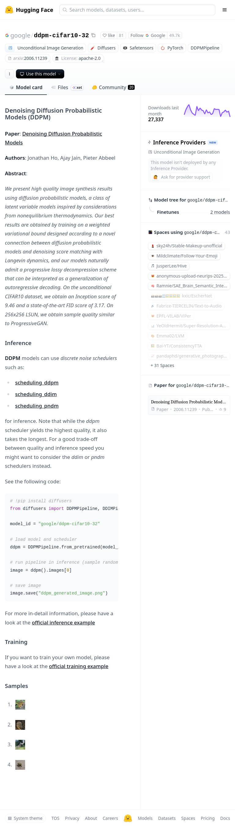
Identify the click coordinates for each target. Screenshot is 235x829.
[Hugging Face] (128, 818)
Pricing (207, 818)
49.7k (174, 35)
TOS (55, 818)
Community (113, 87)
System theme (25, 818)
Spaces (188, 818)
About (91, 818)
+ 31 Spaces (162, 365)
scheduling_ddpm (37, 382)
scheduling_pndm (37, 405)
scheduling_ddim (36, 394)
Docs (225, 818)
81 (121, 35)
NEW (212, 142)
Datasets (167, 818)
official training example (78, 666)
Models (145, 818)
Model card (26, 87)
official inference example (63, 622)
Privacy (72, 818)
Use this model (41, 74)
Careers (110, 818)
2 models (220, 212)
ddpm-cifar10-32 (61, 35)
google (20, 35)
